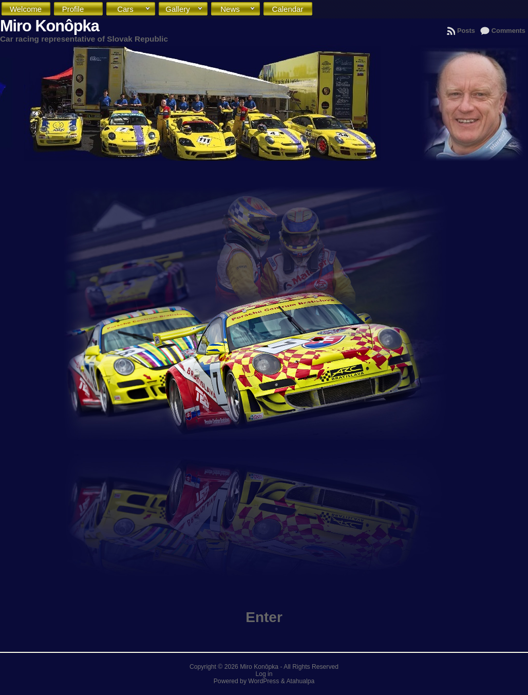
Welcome (28, 11)
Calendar (290, 11)
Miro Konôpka (49, 26)
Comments (508, 30)
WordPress (263, 681)
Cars (134, 9)
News (238, 9)
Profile (80, 9)
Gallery (184, 9)
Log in (263, 674)
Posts (466, 30)
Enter (264, 617)
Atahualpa (300, 681)
